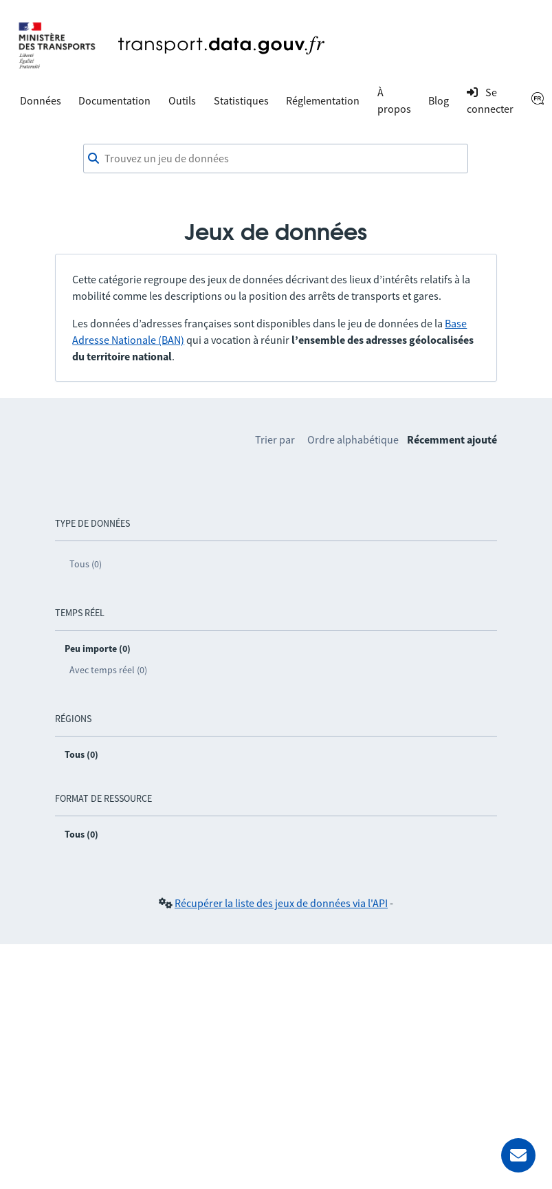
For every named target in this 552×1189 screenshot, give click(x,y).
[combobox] (275, 159)
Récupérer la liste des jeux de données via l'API (281, 903)
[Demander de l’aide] (518, 1155)
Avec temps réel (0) (108, 670)
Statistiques (241, 100)
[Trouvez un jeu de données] (275, 159)
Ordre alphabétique (353, 439)
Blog (438, 100)
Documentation (114, 100)
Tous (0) (85, 564)
